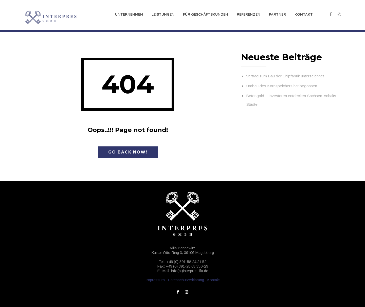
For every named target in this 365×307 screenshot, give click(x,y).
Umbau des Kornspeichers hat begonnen (281, 86)
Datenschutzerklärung (186, 280)
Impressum (155, 280)
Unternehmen (129, 14)
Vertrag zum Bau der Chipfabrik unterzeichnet (285, 76)
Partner (277, 14)
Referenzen (248, 14)
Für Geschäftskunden (205, 14)
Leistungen (163, 14)
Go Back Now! (127, 152)
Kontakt (304, 14)
